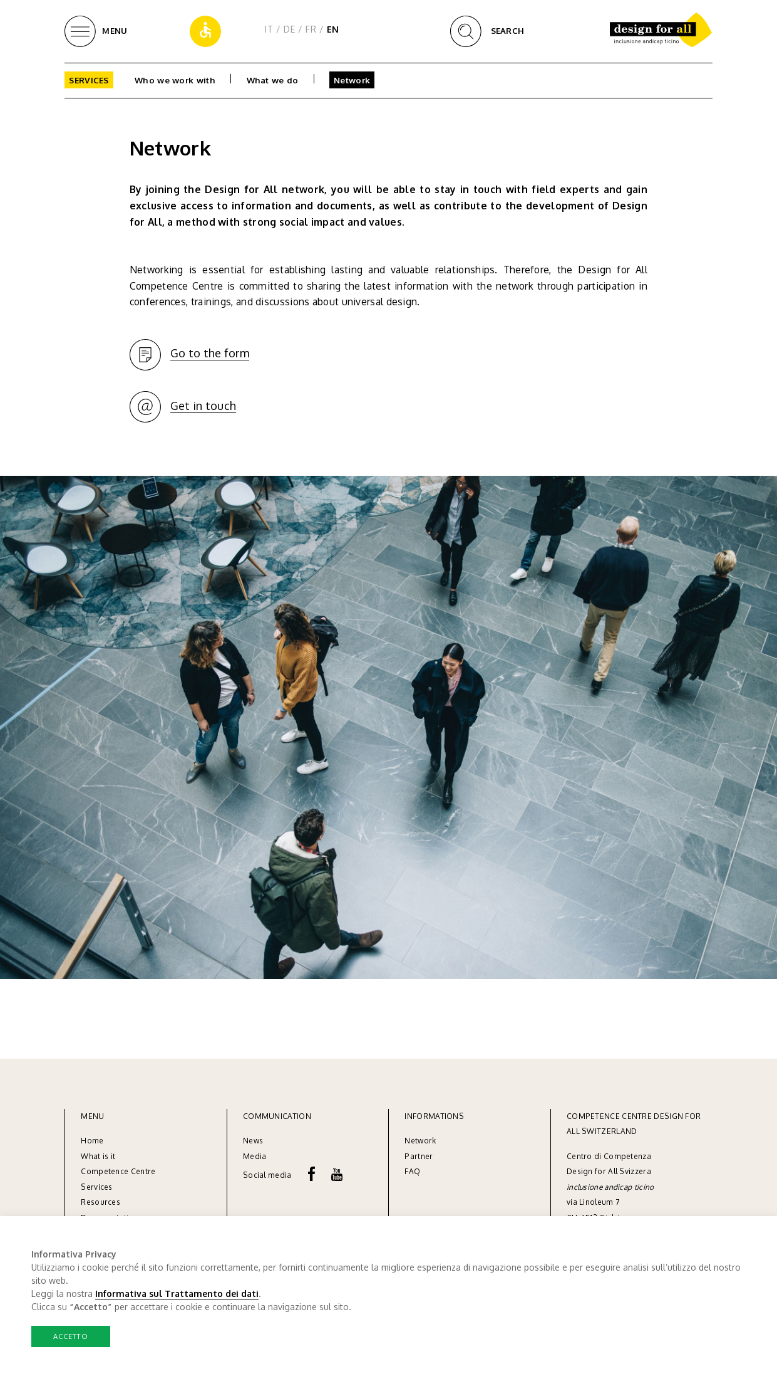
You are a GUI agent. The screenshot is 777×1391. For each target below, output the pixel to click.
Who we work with (175, 80)
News (253, 1140)
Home (92, 1140)
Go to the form (209, 353)
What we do (273, 80)
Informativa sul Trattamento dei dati (177, 1293)
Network (352, 80)
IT (269, 29)
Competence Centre (118, 1171)
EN (333, 29)
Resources (100, 1202)
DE (289, 29)
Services (88, 80)
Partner (418, 1156)
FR (311, 29)
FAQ (412, 1171)
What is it (98, 1156)
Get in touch (203, 405)
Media (256, 1156)
